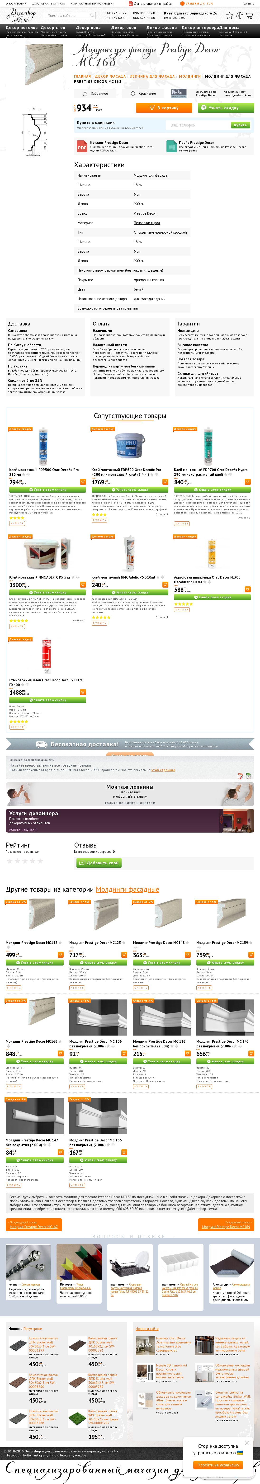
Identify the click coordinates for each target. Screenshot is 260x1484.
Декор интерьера (200, 27)
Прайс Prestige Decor (215, 146)
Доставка (19, 323)
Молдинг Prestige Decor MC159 (222, 942)
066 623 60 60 (144, 18)
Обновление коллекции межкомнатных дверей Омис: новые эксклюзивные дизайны (232, 1371)
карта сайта (110, 1451)
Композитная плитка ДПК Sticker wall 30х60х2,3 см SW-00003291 (102, 1344)
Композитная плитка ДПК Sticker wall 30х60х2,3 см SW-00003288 (43, 1417)
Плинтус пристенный (85, 33)
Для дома (229, 27)
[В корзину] (83, 482)
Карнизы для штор (122, 31)
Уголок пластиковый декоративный (75, 1286)
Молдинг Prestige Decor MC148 (159, 942)
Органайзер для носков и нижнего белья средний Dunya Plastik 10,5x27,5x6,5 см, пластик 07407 (180, 1289)
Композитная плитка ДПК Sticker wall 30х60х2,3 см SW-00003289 (102, 1381)
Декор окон (123, 27)
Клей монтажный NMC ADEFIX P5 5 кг (40, 577)
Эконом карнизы (31, 1284)
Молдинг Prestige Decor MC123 (95, 942)
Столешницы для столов (196, 35)
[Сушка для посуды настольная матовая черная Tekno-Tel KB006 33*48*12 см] (129, 1263)
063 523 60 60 (116, 18)
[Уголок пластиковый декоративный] (79, 1263)
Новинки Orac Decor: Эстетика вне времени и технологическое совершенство (173, 1344)
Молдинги (47, 31)
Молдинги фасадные (127, 889)
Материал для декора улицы (43, 1356)
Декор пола (88, 27)
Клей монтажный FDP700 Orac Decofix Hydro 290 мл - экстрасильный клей (211, 472)
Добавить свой (99, 863)
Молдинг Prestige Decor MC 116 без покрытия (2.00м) (159, 1043)
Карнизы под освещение (22, 33)
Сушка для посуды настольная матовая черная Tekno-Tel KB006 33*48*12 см (129, 1289)
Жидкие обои (49, 35)
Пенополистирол (147, 223)
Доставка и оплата (48, 3)
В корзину (164, 107)
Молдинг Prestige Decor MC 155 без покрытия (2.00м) (95, 1142)
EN (249, 3)
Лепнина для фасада (160, 31)
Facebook (14, 1455)
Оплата (102, 323)
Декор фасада (162, 27)
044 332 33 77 (116, 13)
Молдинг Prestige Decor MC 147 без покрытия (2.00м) (32, 1142)
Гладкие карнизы (16, 31)
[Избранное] (229, 15)
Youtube (80, 1455)
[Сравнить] (239, 15)
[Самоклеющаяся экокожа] (231, 1263)
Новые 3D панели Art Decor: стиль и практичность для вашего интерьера (171, 1371)
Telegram (66, 1455)
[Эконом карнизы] (28, 1263)
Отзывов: (162, 514)
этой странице (163, 770)
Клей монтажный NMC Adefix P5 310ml (123, 577)
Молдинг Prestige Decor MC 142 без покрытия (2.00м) (222, 1043)
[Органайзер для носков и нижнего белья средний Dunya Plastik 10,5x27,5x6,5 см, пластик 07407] (180, 1263)
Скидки (196, 3)
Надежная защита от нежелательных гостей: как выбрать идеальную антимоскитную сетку (232, 1344)
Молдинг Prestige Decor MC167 (34, 1227)
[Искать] (92, 15)
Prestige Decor (206, 95)
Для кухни (225, 31)
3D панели (60, 31)
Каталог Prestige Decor (126, 146)
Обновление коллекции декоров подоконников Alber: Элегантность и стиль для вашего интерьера (173, 1400)
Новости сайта (147, 1328)
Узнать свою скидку (50, 490)
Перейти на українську (218, 1465)
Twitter (27, 1455)
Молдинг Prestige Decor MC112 (31, 942)
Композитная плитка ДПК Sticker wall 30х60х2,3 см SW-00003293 (43, 1344)
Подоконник (118, 35)
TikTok (53, 1455)
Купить (240, 125)
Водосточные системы (159, 35)
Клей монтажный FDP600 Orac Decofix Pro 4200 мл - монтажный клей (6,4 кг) (126, 472)
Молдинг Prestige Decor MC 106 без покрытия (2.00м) (95, 1043)
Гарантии (189, 323)
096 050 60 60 (144, 13)
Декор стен (53, 27)
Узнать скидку (220, 107)
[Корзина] (250, 15)
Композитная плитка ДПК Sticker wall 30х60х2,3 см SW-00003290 (43, 1381)
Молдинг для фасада (150, 175)
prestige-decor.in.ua (237, 95)
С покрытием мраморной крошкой (160, 232)
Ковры (79, 31)
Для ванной (240, 31)
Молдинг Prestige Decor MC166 (31, 1041)
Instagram (40, 1455)
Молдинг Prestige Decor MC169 (226, 1227)
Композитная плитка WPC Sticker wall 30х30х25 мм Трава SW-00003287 (103, 1417)
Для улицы (225, 35)
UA (245, 3)
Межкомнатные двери (195, 31)
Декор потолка (22, 27)
